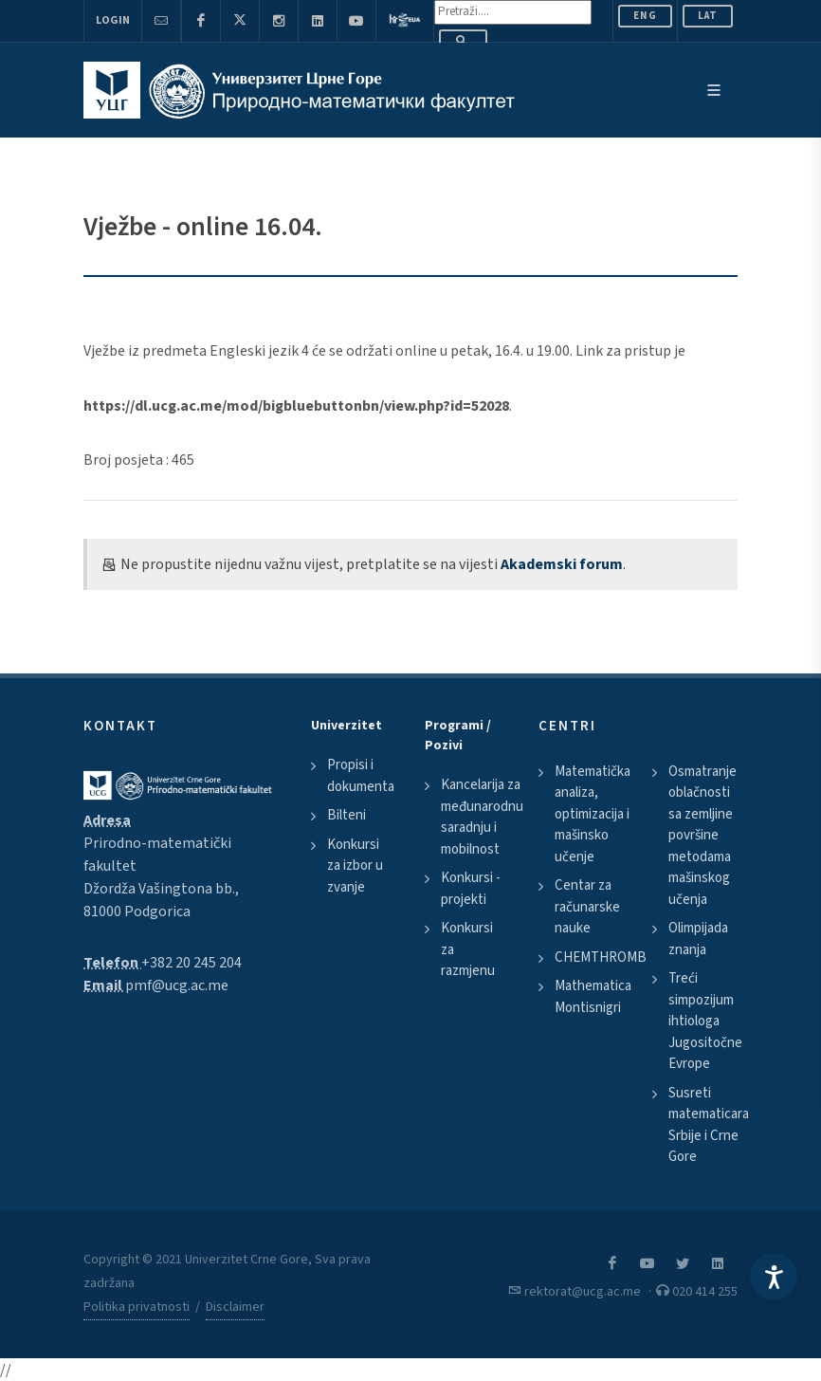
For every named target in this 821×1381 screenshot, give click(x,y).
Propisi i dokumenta (360, 776)
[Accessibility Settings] (773, 1276)
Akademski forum (562, 564)
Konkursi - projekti (471, 889)
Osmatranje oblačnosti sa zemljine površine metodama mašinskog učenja (702, 836)
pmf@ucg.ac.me (176, 985)
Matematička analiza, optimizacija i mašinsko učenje (592, 814)
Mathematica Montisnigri (593, 997)
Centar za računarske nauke (587, 906)
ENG (645, 16)
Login (113, 20)
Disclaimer (235, 1307)
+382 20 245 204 (191, 962)
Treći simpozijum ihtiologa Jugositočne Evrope (705, 1021)
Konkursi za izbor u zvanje (355, 866)
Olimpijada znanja (698, 939)
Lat (708, 16)
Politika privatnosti (136, 1307)
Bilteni (346, 815)
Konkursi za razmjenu (468, 949)
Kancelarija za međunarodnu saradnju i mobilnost (482, 817)
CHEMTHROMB (601, 957)
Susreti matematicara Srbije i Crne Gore (708, 1125)
